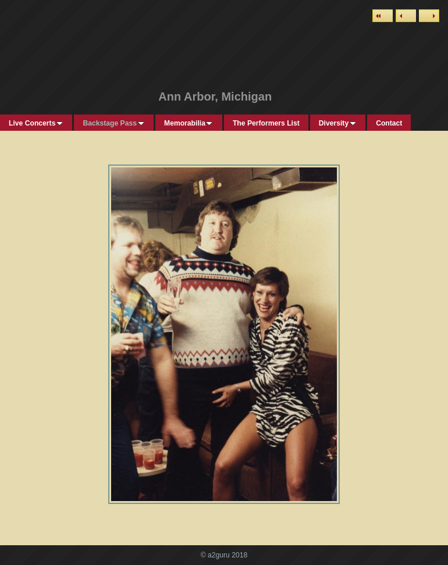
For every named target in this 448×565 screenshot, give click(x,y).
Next (429, 15)
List (382, 15)
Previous (406, 15)
